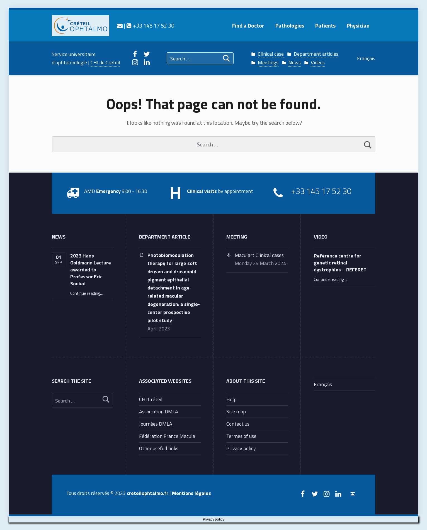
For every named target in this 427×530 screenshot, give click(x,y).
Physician (358, 25)
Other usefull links (158, 448)
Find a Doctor (248, 25)
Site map (236, 411)
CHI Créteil (150, 399)
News (294, 62)
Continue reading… (86, 293)
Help (231, 399)
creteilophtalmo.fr (147, 493)
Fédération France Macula (167, 436)
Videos (318, 62)
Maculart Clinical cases (259, 255)
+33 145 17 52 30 (150, 25)
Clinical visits (202, 191)
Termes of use (241, 436)
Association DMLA (158, 411)
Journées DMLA (155, 424)
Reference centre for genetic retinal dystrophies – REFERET (340, 262)
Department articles (316, 54)
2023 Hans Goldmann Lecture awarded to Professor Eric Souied (90, 269)
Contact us (237, 424)
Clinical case (271, 54)
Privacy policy (241, 448)
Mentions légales (191, 493)
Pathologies (289, 25)
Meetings (268, 62)
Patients (325, 25)
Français (366, 58)
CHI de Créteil (105, 62)
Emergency (108, 191)
